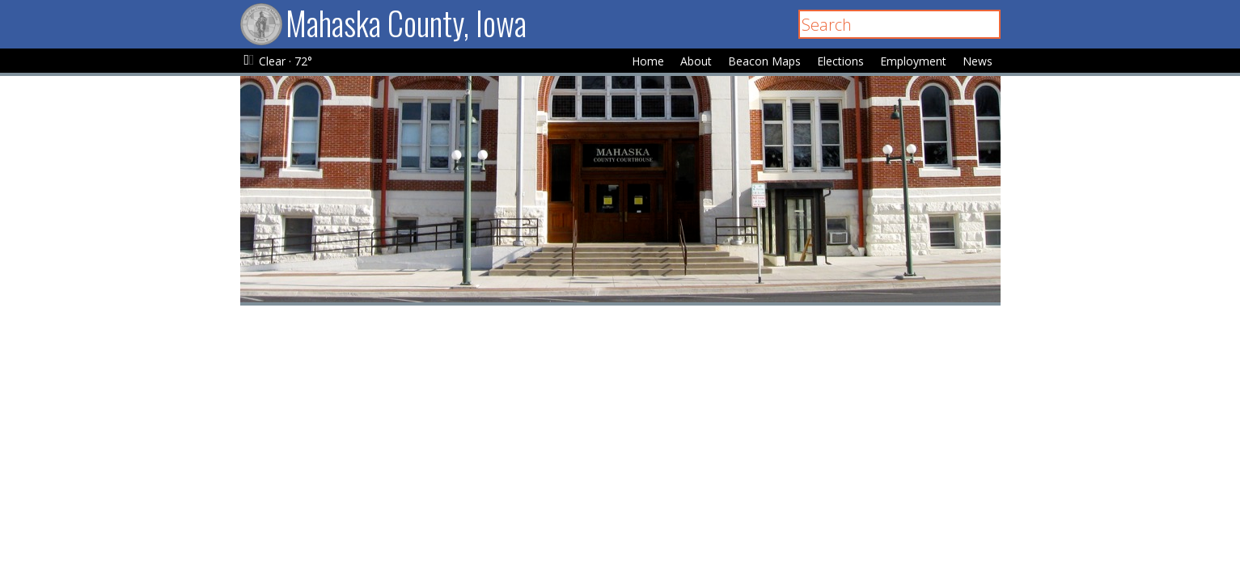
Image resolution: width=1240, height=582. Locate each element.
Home (648, 61)
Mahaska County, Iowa (383, 23)
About (696, 61)
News (977, 61)
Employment (913, 61)
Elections (840, 61)
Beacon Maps (764, 61)
